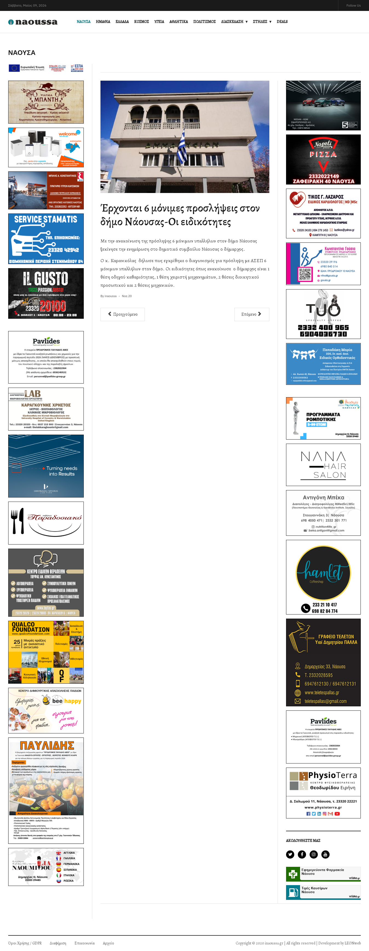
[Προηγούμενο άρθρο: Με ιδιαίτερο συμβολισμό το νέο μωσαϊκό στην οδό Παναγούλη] (122, 314)
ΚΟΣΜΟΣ (141, 21)
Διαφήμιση (58, 943)
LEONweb (353, 943)
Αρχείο (108, 943)
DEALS (282, 21)
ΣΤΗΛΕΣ (260, 21)
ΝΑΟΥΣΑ (83, 21)
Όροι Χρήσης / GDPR (25, 943)
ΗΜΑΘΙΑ (103, 21)
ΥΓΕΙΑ (159, 21)
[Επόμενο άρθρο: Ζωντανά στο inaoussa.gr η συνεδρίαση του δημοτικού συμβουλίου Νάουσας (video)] (251, 314)
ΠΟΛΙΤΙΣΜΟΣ (204, 21)
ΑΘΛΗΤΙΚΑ (178, 21)
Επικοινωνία (84, 943)
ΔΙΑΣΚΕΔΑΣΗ (232, 21)
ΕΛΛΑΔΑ (122, 21)
